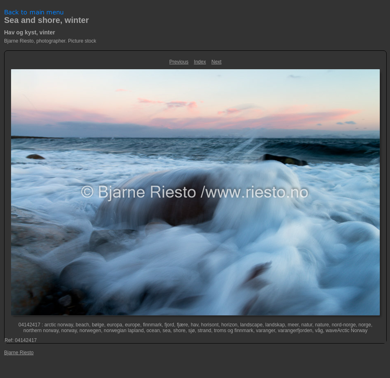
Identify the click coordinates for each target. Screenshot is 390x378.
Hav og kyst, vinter (29, 32)
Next (216, 62)
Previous (178, 62)
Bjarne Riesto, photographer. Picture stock (50, 41)
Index (200, 62)
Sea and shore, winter (46, 20)
